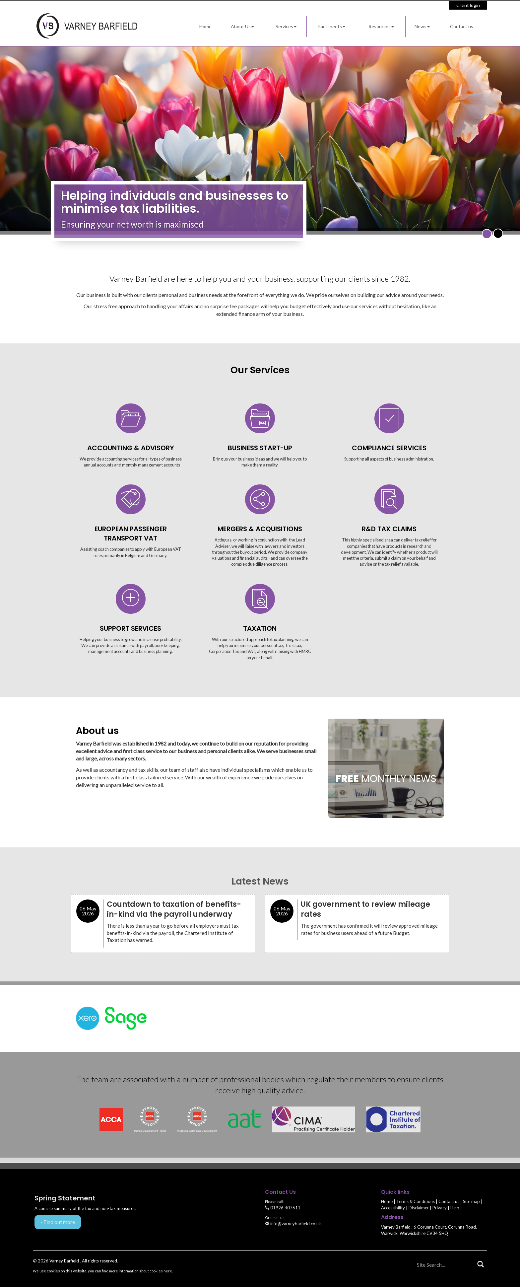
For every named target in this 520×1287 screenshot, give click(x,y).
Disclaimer (419, 1207)
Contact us (461, 26)
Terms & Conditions (415, 1201)
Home (205, 26)
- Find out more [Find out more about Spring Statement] (57, 1222)
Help (454, 1207)
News (422, 26)
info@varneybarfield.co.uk (293, 1223)
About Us (242, 26)
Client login (468, 5)
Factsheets (331, 26)
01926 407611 (282, 1207)
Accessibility (393, 1207)
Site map (471, 1201)
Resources (381, 26)
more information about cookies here (140, 1271)
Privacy (439, 1207)
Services (286, 26)
